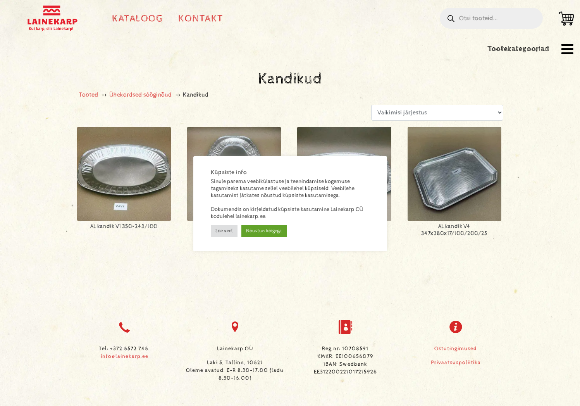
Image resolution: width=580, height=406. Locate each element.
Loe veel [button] (224, 231)
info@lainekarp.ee (124, 356)
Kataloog (137, 18)
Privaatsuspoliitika (456, 362)
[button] (567, 49)
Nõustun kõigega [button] (264, 231)
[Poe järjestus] (437, 113)
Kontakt (201, 18)
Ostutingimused (455, 349)
